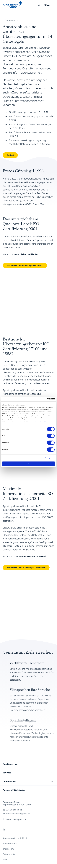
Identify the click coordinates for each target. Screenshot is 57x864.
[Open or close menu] (53, 5)
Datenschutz (9, 854)
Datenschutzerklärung (42, 421)
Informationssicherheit (34, 556)
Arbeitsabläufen (29, 254)
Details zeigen (47, 458)
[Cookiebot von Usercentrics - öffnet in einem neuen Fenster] (43, 399)
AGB (5, 859)
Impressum (8, 849)
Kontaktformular (10, 843)
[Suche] (39, 5)
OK (28, 463)
